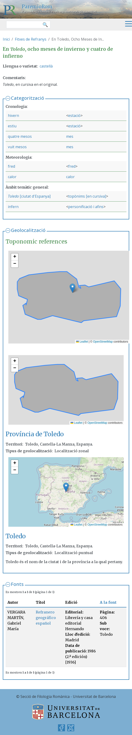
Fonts (17, 584)
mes (69, 136)
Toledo (13, 196)
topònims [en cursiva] (87, 196)
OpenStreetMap (103, 341)
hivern (13, 115)
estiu (12, 125)
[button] (72, 288)
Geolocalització (28, 230)
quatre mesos (20, 136)
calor (12, 176)
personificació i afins (85, 206)
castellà (46, 66)
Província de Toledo (35, 434)
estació (74, 115)
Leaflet (82, 341)
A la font (108, 602)
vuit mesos (17, 146)
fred (11, 166)
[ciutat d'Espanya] (35, 196)
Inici (6, 39)
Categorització (27, 98)
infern (13, 206)
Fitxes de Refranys (30, 39)
